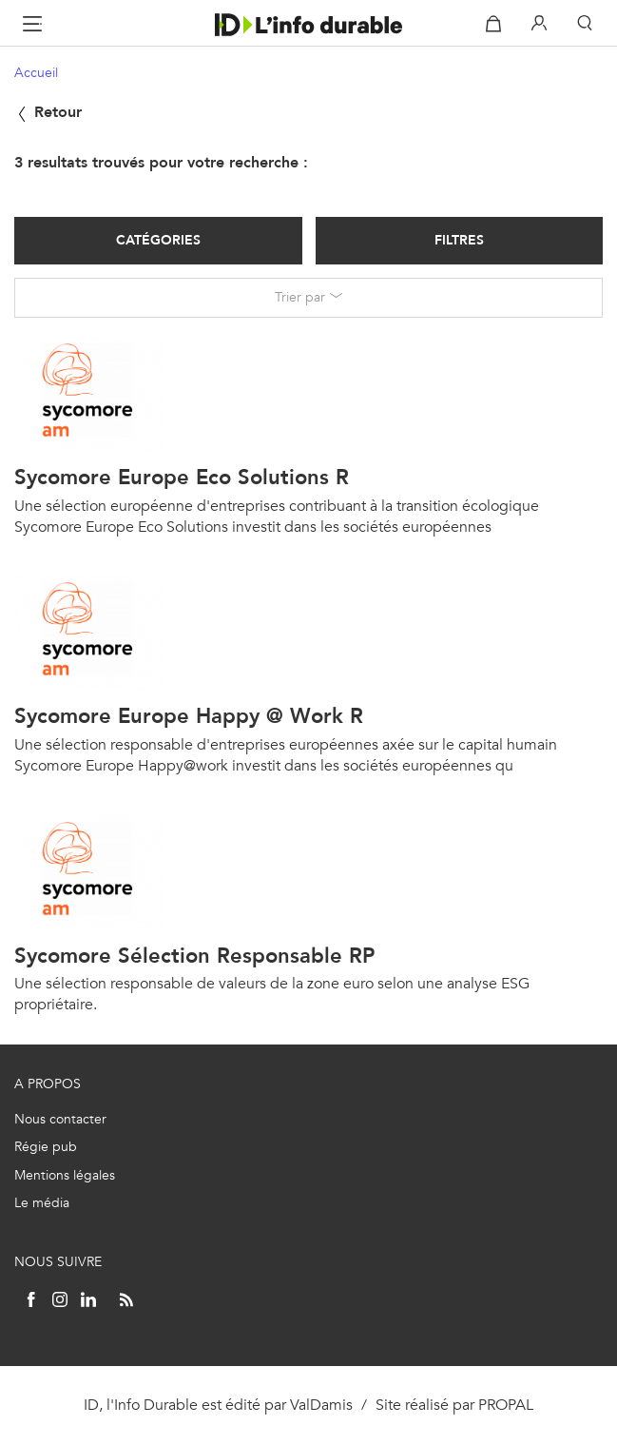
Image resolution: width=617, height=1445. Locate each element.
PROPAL (505, 1405)
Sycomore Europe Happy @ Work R (188, 716)
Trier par (300, 297)
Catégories (158, 240)
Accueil (36, 73)
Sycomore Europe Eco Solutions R (181, 477)
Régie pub (45, 1147)
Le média (41, 1203)
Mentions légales (64, 1175)
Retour (48, 112)
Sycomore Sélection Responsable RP (194, 955)
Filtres (459, 240)
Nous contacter (60, 1119)
